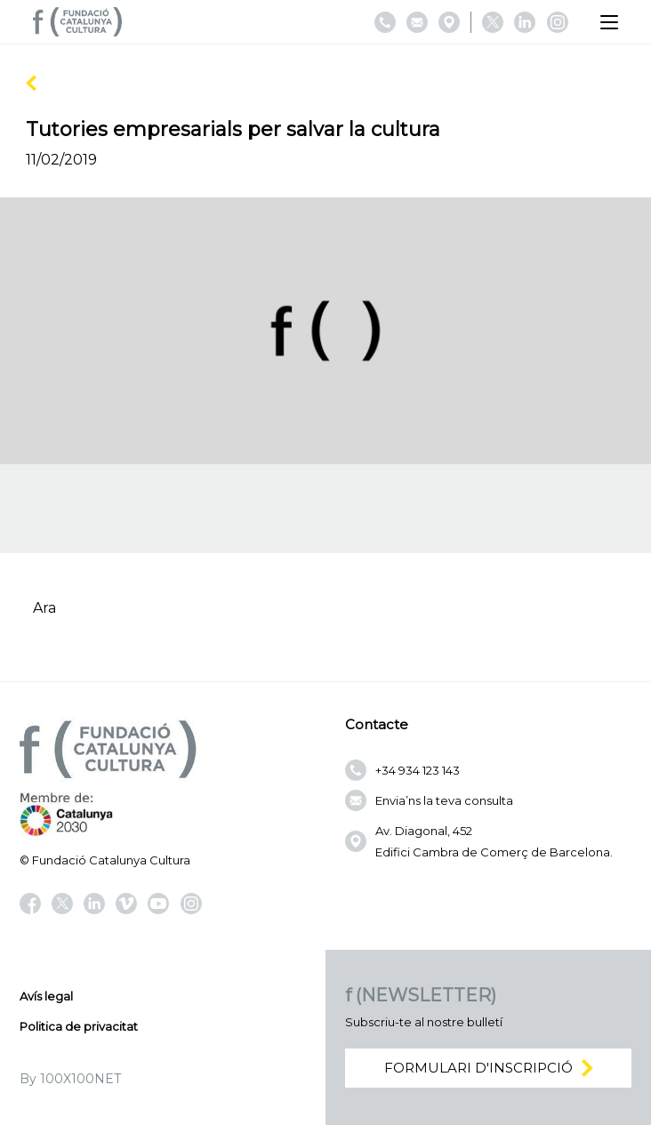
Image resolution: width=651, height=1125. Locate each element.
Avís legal (46, 996)
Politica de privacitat (79, 1026)
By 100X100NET (70, 1079)
